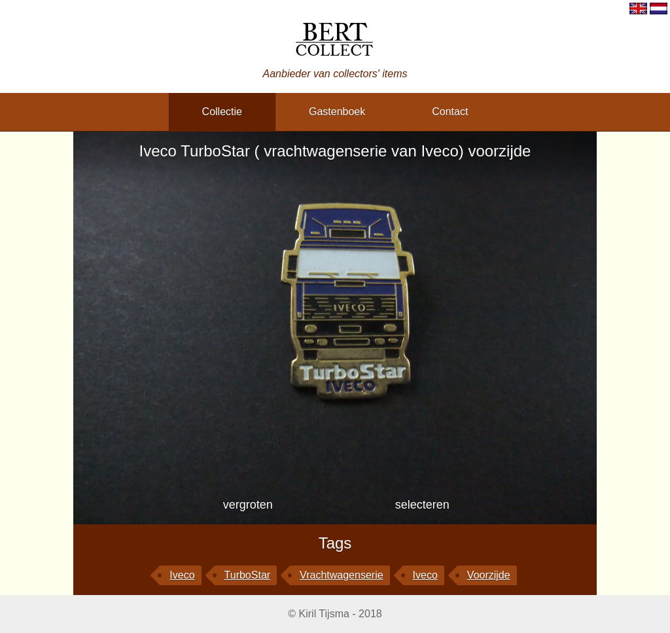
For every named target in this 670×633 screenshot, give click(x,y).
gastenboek (337, 111)
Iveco (181, 575)
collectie (222, 111)
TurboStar (247, 575)
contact (450, 111)
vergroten (248, 504)
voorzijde (488, 575)
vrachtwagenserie (341, 575)
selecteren (422, 504)
